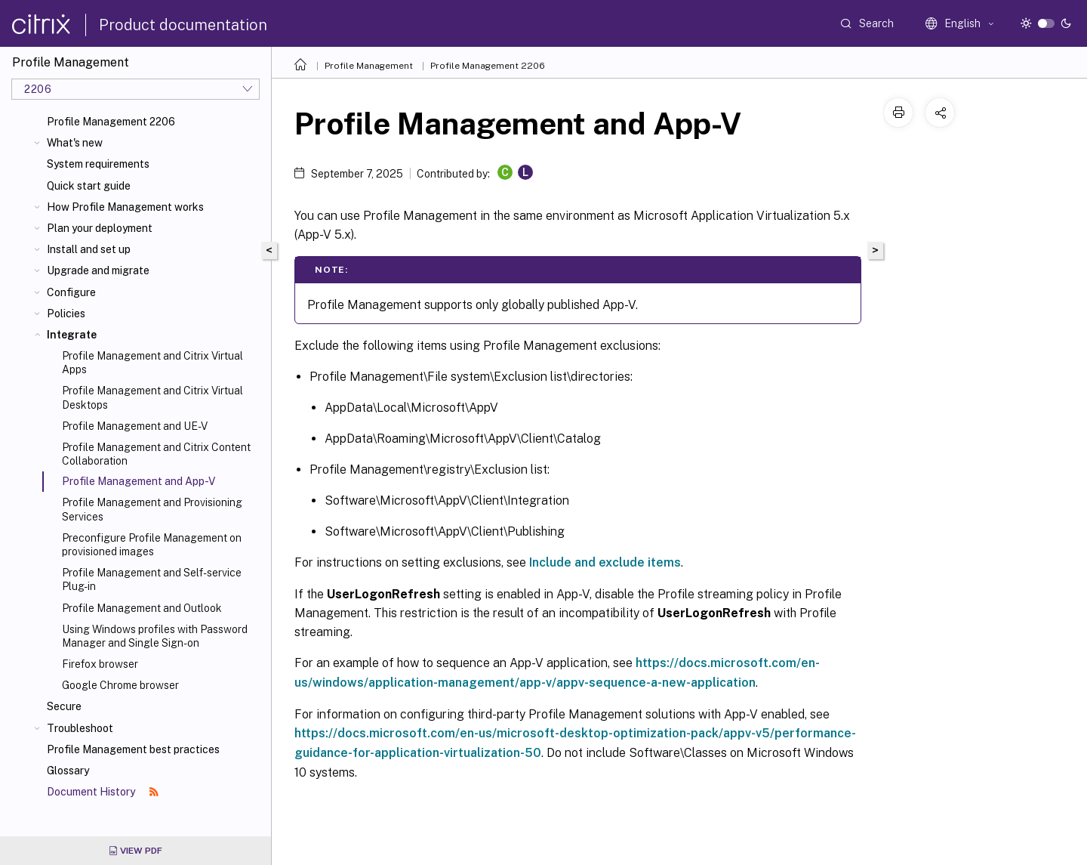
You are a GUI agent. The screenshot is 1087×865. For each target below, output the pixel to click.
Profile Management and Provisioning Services (152, 509)
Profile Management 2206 (111, 122)
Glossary (68, 771)
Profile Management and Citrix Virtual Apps (152, 362)
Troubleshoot (80, 728)
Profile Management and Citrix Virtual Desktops (152, 397)
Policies (66, 313)
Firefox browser (100, 664)
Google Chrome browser (120, 685)
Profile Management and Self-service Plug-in (152, 579)
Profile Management (369, 65)
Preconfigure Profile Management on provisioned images (152, 545)
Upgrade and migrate (98, 270)
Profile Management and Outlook (142, 608)
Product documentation (183, 25)
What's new (75, 143)
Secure (64, 706)
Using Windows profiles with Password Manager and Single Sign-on (155, 636)
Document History (103, 792)
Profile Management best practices (133, 749)
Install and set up (89, 249)
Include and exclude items (605, 562)
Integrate (72, 335)
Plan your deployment (99, 228)
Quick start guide (89, 186)
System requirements (98, 164)
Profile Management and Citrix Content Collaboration (156, 454)
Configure (71, 292)
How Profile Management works (125, 207)
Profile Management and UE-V (135, 426)
